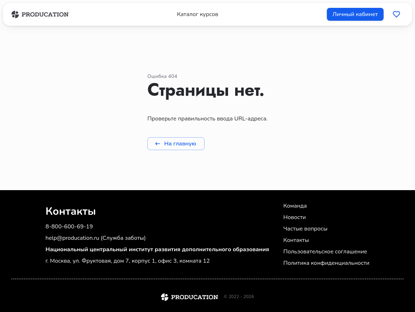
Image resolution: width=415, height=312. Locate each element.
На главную (176, 144)
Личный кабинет (355, 14)
